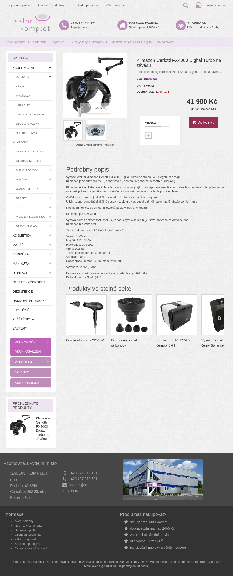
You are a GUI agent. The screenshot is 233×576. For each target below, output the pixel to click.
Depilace (20, 273)
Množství (151, 122)
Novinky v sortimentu (28, 525)
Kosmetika (22, 235)
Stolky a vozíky (27, 123)
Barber (21, 198)
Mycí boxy (23, 95)
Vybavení (59, 42)
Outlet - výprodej (29, 282)
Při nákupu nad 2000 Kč (144, 25)
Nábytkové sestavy (30, 151)
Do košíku (203, 122)
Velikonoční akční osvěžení (28, 346)
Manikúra (21, 263)
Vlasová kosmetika (30, 216)
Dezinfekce (23, 291)
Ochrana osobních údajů (31, 548)
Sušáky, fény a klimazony (87, 42)
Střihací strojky (28, 160)
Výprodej (23, 362)
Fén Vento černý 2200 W (85, 340)
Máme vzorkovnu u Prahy (203, 25)
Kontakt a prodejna (85, 5)
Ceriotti (21, 207)
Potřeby (22, 179)
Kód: (140, 86)
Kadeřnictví (40, 42)
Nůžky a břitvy (26, 170)
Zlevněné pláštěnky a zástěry (23, 319)
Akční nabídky (24, 521)
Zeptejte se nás (83, 25)
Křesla (20, 86)
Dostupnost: (145, 91)
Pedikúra (21, 254)
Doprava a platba (19, 5)
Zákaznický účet (116, 5)
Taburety (22, 105)
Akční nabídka (27, 383)
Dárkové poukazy (28, 301)
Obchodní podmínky (51, 5)
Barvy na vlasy (26, 226)
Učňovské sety (27, 188)
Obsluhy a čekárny (29, 114)
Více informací (147, 79)
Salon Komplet (15, 42)
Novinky (22, 372)
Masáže (19, 245)
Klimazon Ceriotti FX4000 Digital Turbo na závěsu (43, 428)
